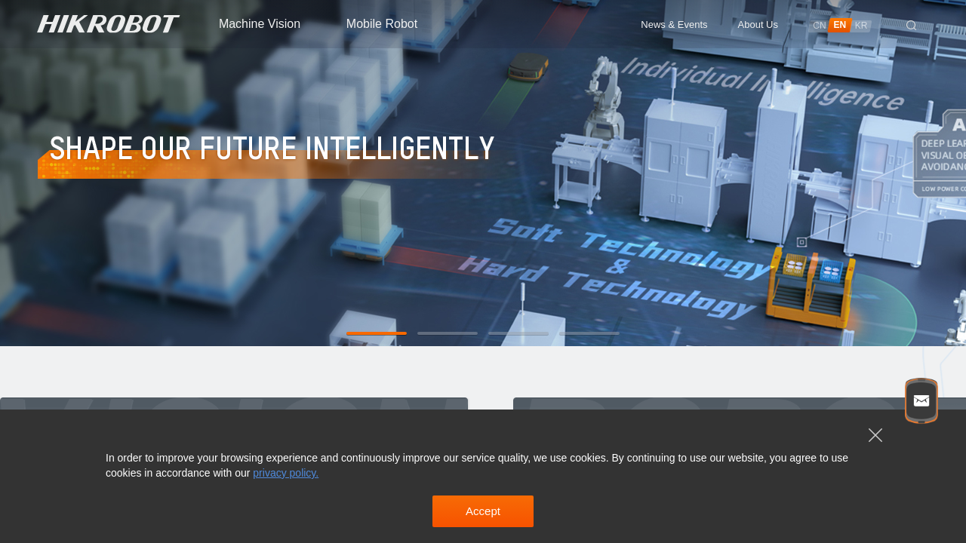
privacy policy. (285, 473)
